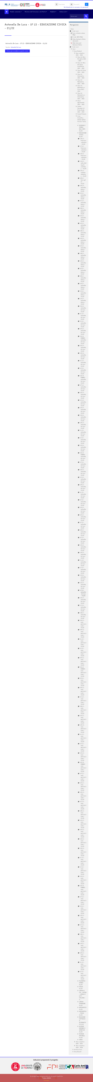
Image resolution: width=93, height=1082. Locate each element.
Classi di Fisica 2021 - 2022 (81, 71)
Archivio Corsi (78, 1049)
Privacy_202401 (46, 1078)
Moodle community (17, 12)
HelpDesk (54, 12)
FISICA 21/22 (81, 987)
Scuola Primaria (81, 114)
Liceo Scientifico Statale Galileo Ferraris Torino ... (81, 119)
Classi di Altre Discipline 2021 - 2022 (81, 59)
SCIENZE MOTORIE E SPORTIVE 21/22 (82, 1029)
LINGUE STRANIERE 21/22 (82, 1003)
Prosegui (46, 1080)
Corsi (74, 49)
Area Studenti (78, 51)
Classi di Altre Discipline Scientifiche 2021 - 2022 (81, 65)
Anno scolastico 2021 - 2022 (80, 54)
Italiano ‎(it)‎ (64, 12)
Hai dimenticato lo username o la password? (76, 7)
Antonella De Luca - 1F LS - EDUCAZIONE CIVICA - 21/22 (26, 43)
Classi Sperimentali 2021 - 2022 (80, 102)
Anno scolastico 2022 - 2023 (80, 1042)
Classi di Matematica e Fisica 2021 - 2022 (81, 88)
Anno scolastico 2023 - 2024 (80, 1046)
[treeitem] (78, 540)
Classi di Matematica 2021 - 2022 (80, 81)
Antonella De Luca (16, 47)
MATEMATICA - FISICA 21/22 (82, 1013)
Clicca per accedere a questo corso (17, 51)
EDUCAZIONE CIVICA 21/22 (82, 134)
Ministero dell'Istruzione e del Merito (37, 12)
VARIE (81, 1039)
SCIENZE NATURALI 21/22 (82, 1035)
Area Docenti (77, 1051)
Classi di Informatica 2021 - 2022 (80, 76)
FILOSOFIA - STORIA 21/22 (82, 982)
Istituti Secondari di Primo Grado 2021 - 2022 (80, 109)
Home (72, 29)
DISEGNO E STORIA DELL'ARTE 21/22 (82, 128)
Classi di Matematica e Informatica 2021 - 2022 (81, 95)
